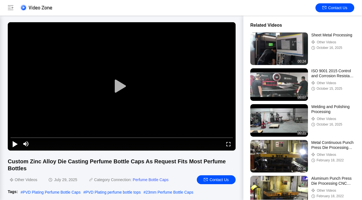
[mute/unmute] (26, 144)
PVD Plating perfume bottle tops (113, 192)
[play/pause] (15, 144)
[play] (122, 86)
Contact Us (334, 8)
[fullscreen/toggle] (228, 144)
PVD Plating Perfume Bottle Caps (52, 192)
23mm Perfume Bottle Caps (169, 192)
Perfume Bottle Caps (151, 180)
